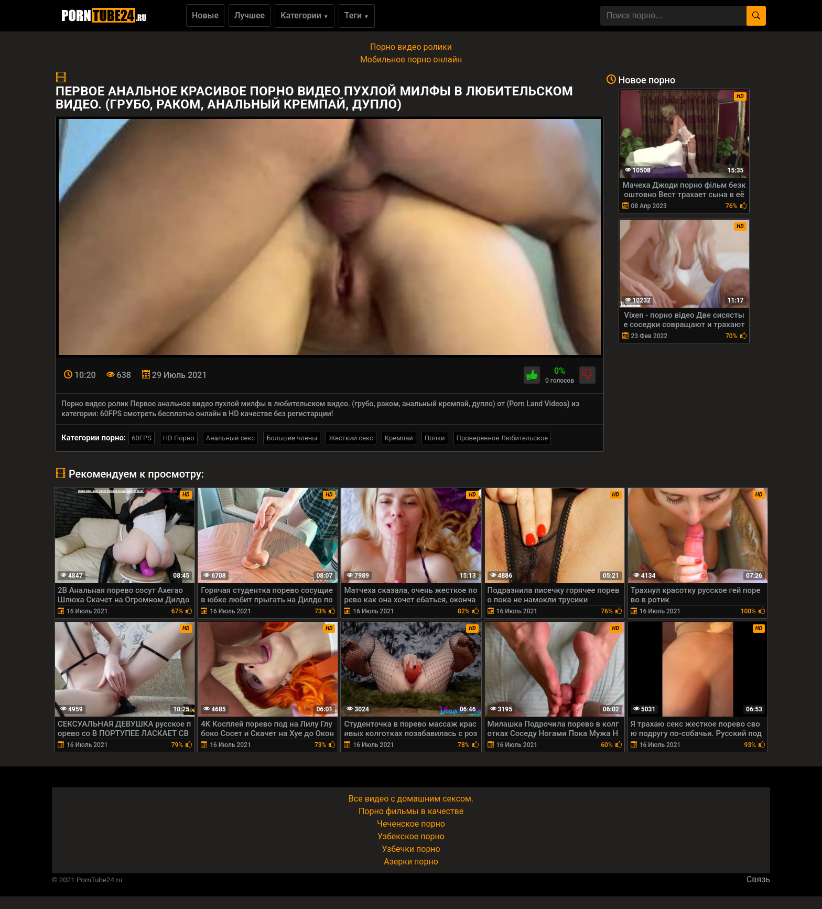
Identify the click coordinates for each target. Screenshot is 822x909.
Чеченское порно (411, 824)
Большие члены (291, 438)
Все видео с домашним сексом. (411, 799)
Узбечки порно (411, 849)
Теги (356, 15)
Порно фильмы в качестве (411, 811)
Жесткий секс (351, 438)
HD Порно (178, 438)
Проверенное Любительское (502, 438)
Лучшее (249, 15)
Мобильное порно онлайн (411, 59)
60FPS (142, 438)
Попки (435, 438)
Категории (304, 15)
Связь (758, 879)
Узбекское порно (411, 836)
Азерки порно (411, 862)
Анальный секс (230, 438)
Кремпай (399, 438)
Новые (205, 15)
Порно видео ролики (411, 47)
